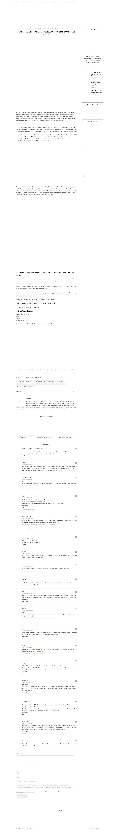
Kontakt (90, 828)
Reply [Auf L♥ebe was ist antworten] (76, 516)
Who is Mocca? (27, 721)
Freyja (24, 496)
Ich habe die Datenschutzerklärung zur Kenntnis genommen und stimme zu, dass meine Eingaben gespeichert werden (44, 787)
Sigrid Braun (26, 701)
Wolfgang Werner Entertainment (25, 386)
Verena (28, 399)
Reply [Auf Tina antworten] (76, 740)
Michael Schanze (43, 383)
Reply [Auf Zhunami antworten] (76, 551)
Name (17, 768)
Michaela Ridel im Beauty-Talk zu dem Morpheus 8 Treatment (97, 74)
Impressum (101, 828)
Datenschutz (95, 828)
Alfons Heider (20, 381)
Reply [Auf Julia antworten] (76, 564)
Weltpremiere (61, 383)
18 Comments (19, 391)
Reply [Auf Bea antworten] (76, 591)
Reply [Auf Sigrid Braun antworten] (76, 701)
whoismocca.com (31, 733)
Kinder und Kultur (52, 28)
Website (18, 777)
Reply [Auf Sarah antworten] (76, 537)
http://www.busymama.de (34, 694)
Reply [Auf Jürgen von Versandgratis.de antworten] (76, 448)
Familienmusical (30, 381)
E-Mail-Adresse (18, 772)
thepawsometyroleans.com (45, 733)
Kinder (44, 28)
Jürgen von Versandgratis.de (32, 448)
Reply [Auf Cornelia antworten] (76, 579)
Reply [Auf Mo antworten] (76, 660)
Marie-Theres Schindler (30, 629)
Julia (23, 564)
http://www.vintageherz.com (39, 653)
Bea (23, 592)
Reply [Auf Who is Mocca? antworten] (76, 721)
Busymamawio (27, 680)
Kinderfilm (51, 381)
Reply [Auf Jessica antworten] (76, 645)
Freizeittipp (39, 381)
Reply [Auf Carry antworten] (76, 462)
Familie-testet (27, 477)
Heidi (45, 381)
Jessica (24, 645)
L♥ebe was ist (26, 516)
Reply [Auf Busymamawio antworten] (76, 680)
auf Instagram (31, 530)
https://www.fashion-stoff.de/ (33, 572)
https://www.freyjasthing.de (28, 509)
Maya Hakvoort (34, 383)
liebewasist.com (31, 528)
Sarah (24, 537)
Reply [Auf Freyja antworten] (76, 496)
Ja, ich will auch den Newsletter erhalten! (26, 781)
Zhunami (25, 551)
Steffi (24, 608)
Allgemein (38, 28)
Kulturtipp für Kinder (22, 383)
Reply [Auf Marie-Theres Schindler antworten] (76, 628)
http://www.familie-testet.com (35, 489)
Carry (24, 463)
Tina (23, 740)
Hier (17, 299)
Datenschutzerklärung (29, 792)
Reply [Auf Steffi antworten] (76, 608)
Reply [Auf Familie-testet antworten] (76, 477)
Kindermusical (59, 381)
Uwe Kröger (53, 383)
